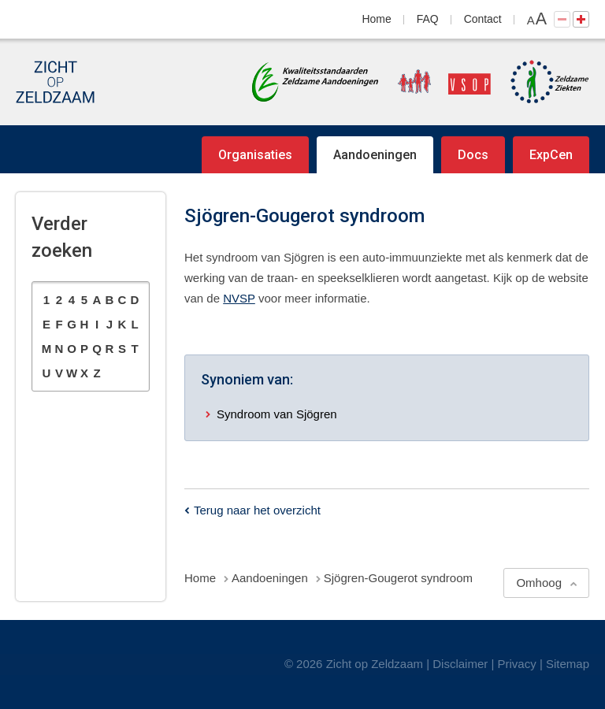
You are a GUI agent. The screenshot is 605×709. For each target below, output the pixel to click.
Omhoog (539, 582)
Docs (473, 154)
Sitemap (567, 663)
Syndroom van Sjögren (277, 414)
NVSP (239, 298)
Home (377, 19)
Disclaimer (460, 663)
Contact (483, 19)
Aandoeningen (375, 154)
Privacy (517, 663)
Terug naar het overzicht (257, 510)
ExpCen (551, 154)
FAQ (428, 19)
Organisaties (255, 154)
